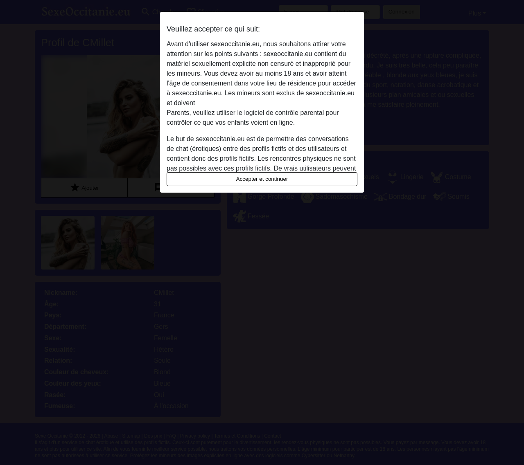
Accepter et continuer (262, 179)
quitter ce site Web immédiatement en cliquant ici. (269, 102)
